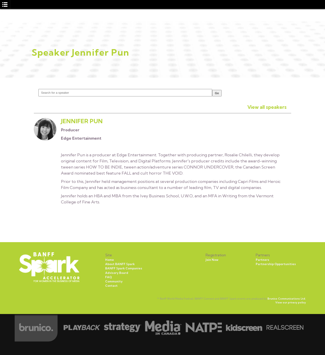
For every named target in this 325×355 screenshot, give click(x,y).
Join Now (212, 260)
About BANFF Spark (120, 264)
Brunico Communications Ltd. (286, 298)
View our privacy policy (290, 302)
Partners (262, 260)
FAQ (108, 277)
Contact (111, 285)
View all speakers (267, 107)
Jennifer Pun (82, 121)
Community (114, 281)
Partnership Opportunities (276, 264)
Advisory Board (116, 273)
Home (109, 260)
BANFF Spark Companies (123, 268)
